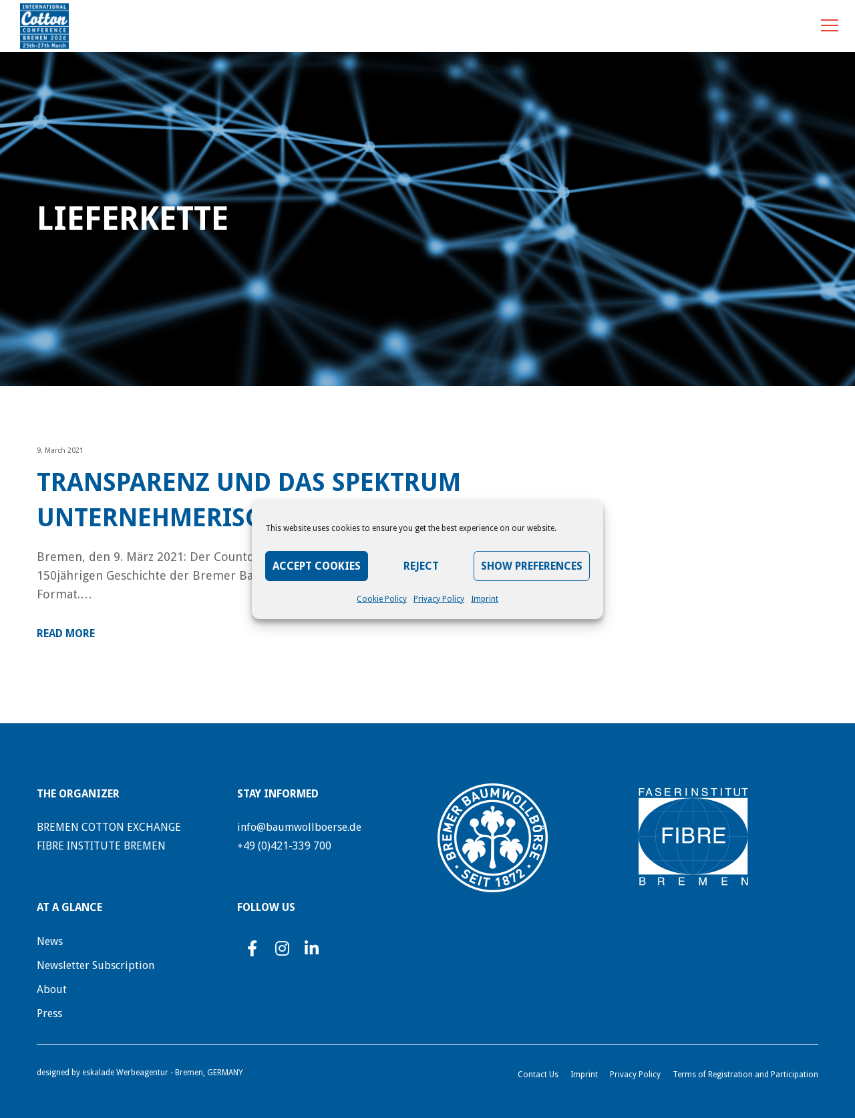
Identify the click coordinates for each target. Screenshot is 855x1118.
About (52, 989)
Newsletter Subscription (95, 965)
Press (49, 1013)
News (50, 941)
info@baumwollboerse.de (299, 827)
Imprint (484, 599)
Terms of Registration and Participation (745, 1074)
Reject (421, 566)
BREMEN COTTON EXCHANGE (109, 827)
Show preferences (531, 566)
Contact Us (538, 1074)
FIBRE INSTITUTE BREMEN (101, 846)
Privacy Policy (438, 599)
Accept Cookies (317, 566)
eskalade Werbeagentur (125, 1072)
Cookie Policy (382, 599)
